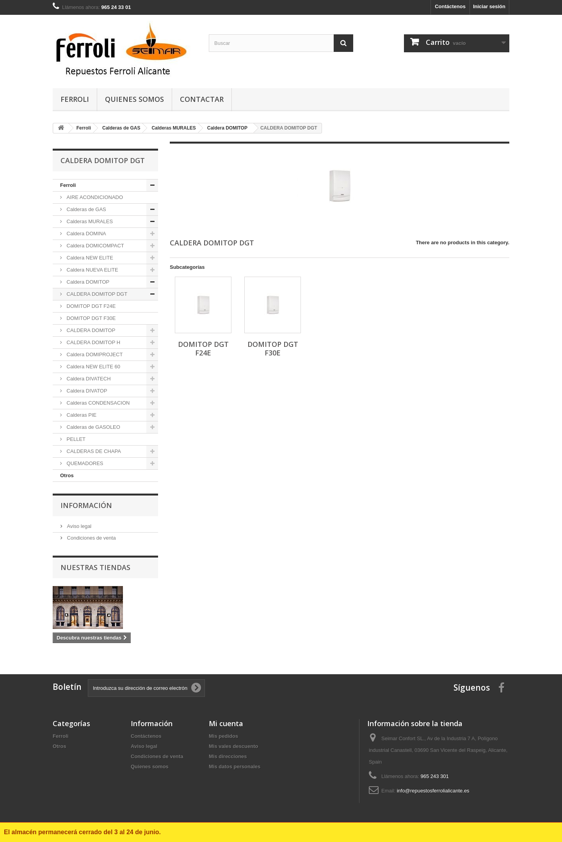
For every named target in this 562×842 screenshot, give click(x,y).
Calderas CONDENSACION (97, 403)
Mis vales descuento (233, 746)
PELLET (75, 439)
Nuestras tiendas (95, 567)
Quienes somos (134, 99)
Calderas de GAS (85, 209)
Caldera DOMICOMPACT (94, 246)
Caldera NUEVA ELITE (91, 270)
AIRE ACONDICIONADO (94, 197)
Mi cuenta (226, 723)
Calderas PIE (80, 415)
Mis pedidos (223, 736)
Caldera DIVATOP (86, 391)
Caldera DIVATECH (88, 379)
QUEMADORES (84, 463)
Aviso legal (78, 526)
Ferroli (74, 99)
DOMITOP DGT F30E (90, 318)
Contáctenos (450, 6)
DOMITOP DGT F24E (90, 306)
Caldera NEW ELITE (89, 258)
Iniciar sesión (489, 6)
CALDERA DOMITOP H (92, 342)
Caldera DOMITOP (87, 282)
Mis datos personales (234, 766)
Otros (67, 475)
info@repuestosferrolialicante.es (433, 791)
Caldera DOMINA (85, 233)
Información (86, 505)
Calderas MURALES (89, 221)
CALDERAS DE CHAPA (93, 451)
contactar (202, 99)
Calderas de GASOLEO (92, 427)
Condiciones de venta (91, 538)
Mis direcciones (228, 756)
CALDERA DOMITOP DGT (96, 294)
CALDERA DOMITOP (90, 330)
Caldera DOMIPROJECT (94, 354)
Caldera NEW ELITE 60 (92, 366)
